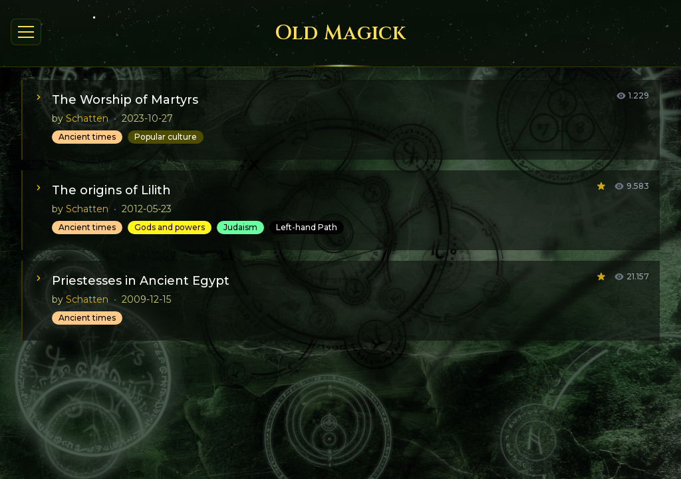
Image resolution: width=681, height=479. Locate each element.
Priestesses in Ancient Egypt (140, 280)
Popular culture (165, 137)
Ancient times (87, 137)
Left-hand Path (306, 227)
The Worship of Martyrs (125, 99)
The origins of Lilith (111, 190)
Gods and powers (169, 227)
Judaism (240, 227)
